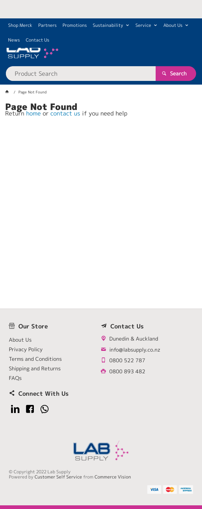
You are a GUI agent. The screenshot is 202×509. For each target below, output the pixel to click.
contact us (65, 113)
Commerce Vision (113, 477)
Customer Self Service (58, 477)
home (33, 113)
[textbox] (81, 73)
